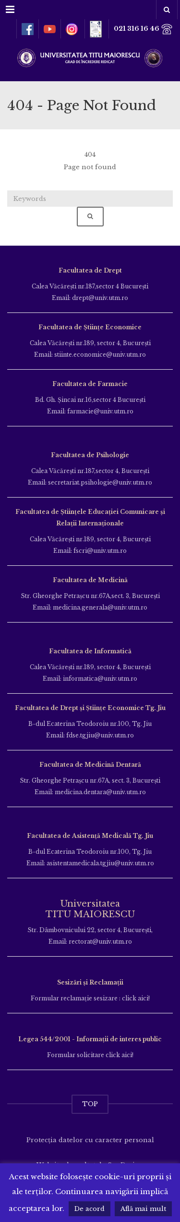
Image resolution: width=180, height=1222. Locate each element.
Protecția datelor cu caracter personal (90, 1140)
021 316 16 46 (143, 29)
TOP (90, 1104)
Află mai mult (143, 1209)
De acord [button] (89, 1209)
